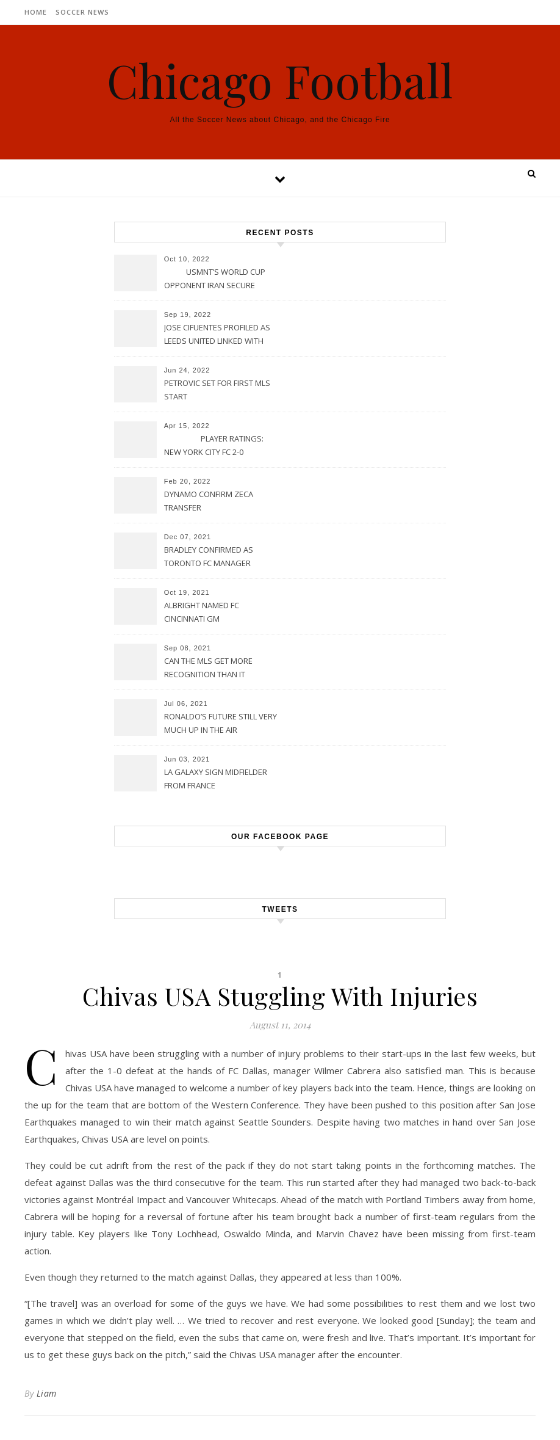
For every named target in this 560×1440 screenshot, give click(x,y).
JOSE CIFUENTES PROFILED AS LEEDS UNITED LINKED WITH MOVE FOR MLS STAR (217, 335)
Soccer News (82, 11)
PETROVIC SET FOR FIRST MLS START (217, 389)
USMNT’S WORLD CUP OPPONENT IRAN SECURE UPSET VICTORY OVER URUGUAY (214, 279)
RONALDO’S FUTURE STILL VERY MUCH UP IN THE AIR (220, 723)
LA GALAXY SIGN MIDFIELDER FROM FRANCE (215, 778)
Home (35, 11)
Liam (47, 1393)
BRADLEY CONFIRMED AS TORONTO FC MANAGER (208, 556)
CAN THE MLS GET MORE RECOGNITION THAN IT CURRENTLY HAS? (208, 668)
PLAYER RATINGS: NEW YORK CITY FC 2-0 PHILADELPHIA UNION (214, 446)
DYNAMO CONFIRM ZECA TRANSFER (208, 501)
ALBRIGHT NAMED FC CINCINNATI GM (201, 612)
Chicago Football (280, 80)
